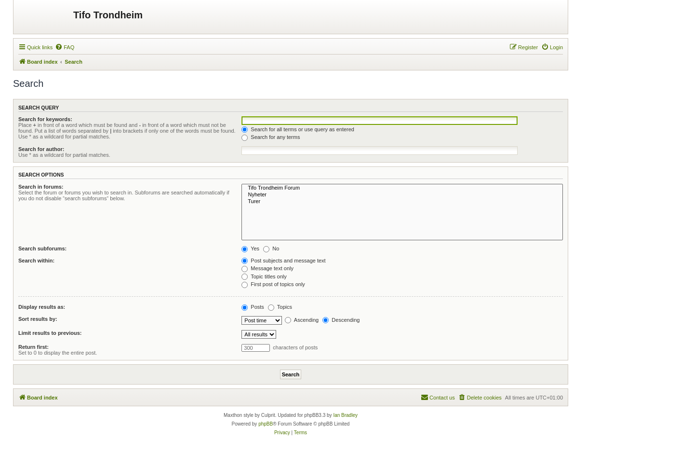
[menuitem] (64, 47)
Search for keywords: (45, 119)
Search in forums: (41, 187)
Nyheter (402, 195)
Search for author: (41, 149)
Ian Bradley (345, 415)
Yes (250, 248)
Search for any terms (270, 137)
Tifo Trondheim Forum (402, 188)
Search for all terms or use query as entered (297, 129)
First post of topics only (273, 284)
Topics (280, 307)
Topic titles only (263, 276)
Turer (402, 201)
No (271, 248)
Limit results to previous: (49, 333)
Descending (341, 320)
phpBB (265, 424)
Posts (252, 307)
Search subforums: (42, 248)
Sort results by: (37, 319)
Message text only (267, 268)
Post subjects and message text (283, 260)
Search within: (36, 260)
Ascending (302, 320)
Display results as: (41, 307)
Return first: (33, 347)
